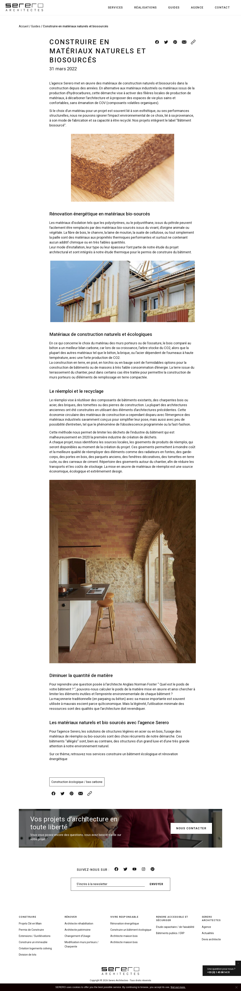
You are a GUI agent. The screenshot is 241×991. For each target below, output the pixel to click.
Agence (197, 7)
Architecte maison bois (124, 935)
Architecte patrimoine (78, 929)
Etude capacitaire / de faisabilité (175, 926)
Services (115, 7)
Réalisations (145, 7)
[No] (236, 987)
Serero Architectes (211, 918)
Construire (27, 916)
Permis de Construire (31, 929)
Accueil (23, 26)
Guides (174, 7)
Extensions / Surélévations (34, 935)
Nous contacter (191, 828)
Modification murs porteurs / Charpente (81, 944)
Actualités (208, 933)
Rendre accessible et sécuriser (172, 918)
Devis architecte (211, 939)
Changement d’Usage (77, 935)
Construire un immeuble (33, 942)
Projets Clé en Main (30, 923)
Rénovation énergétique (124, 923)
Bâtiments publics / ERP (170, 933)
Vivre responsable (124, 916)
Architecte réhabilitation (79, 923)
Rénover (71, 916)
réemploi (60, 400)
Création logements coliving (35, 948)
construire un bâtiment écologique (132, 754)
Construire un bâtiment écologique (130, 929)
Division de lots (27, 954)
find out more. (178, 987)
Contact (222, 7)
